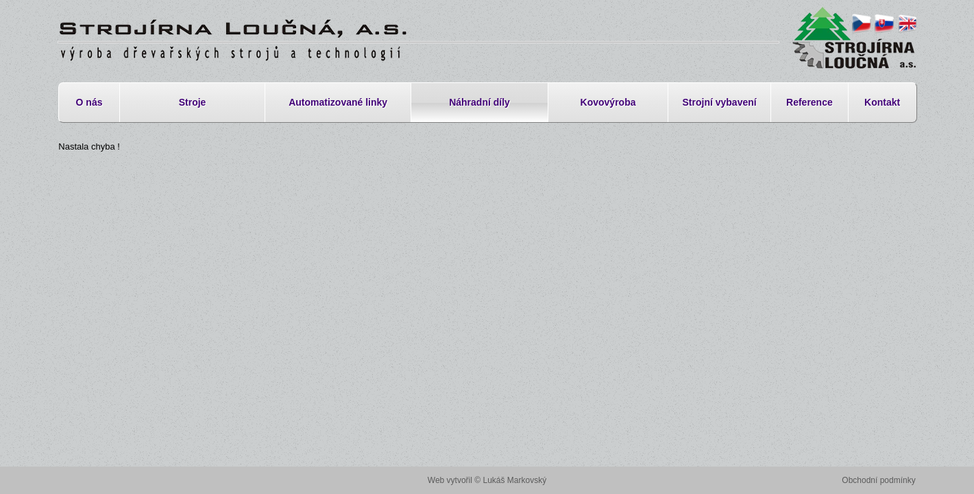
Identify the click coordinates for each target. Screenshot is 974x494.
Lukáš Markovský (514, 480)
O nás (89, 102)
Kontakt (882, 102)
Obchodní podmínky (878, 480)
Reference (809, 102)
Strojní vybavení (720, 102)
